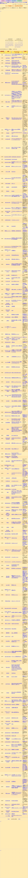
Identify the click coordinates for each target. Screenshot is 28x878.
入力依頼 (7, 2)
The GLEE (8, 147)
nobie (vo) (24, 720)
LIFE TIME (8, 461)
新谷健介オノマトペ (15, 646)
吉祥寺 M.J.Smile (8, 195)
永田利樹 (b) (25, 761)
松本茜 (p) (24, 611)
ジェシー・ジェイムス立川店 (8, 351)
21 (12, 44)
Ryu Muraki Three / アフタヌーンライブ (16, 247)
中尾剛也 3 (14, 250)
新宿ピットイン (8, 230)
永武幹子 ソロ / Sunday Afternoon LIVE (16, 339)
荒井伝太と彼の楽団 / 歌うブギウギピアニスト (17, 422)
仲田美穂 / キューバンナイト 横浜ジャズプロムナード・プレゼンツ (17, 793)
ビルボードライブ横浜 (8, 391)
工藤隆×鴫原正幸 (15, 707)
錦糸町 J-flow (7, 334)
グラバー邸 (8, 171)
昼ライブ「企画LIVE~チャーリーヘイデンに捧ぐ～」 (17, 208)
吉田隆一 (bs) (25, 574)
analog (8, 106)
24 (8, 45)
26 (10, 45)
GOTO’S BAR (7, 813)
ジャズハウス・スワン (8, 271)
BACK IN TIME (8, 162)
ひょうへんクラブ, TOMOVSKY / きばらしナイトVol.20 (16, 453)
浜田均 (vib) (25, 512)
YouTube (3, 3)
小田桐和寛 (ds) (25, 505)
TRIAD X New (14, 537)
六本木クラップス (8, 67)
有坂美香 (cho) (25, 375)
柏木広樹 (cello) (24, 66)
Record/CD (14, 0)
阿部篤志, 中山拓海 (15, 314)
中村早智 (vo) (25, 132)
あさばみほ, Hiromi (15, 811)
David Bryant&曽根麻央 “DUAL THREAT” (16, 503)
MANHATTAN (7, 342)
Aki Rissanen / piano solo (16, 156)
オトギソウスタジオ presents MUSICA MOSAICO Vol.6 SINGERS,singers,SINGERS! (17, 83)
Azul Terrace (7, 683)
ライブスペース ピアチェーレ (8, 73)
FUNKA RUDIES (15, 800)
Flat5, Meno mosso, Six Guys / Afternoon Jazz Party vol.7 (17, 118)
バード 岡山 (8, 815)
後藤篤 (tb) (25, 575)
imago (8, 356)
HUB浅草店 (8, 422)
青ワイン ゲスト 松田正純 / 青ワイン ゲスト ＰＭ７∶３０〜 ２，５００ (17, 745)
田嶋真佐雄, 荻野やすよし (16, 377)
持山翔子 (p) (25, 483)
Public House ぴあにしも (7, 339)
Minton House (7, 600)
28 (12, 45)
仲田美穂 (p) (25, 789)
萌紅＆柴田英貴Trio (15, 712)
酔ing (8, 522)
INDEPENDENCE (7, 246)
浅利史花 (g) (25, 181)
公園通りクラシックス (8, 294)
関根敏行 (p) (25, 530)
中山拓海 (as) (25, 315)
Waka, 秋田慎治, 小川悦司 (16, 400)
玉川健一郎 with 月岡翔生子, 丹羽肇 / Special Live (16, 523)
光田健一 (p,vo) (25, 67)
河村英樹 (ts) (25, 472)
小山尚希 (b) (25, 484)
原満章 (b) (25, 481)
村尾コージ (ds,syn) (25, 347)
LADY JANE (7, 510)
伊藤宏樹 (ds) (25, 788)
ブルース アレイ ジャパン (8, 407)
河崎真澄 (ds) (25, 405)
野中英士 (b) (25, 298)
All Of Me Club (8, 543)
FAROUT (7, 136)
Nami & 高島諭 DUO (15, 468)
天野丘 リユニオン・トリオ (17, 807)
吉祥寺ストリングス (8, 130)
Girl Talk (7, 400)
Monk (8, 429)
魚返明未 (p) (25, 415)
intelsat (7, 676)
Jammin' (7, 187)
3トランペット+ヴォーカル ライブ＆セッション (17, 203)
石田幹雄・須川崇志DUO (16, 230)
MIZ (8, 492)
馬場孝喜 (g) (25, 721)
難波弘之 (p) (25, 634)
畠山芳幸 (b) (25, 781)
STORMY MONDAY (8, 497)
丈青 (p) (24, 699)
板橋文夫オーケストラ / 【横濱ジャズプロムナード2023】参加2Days (17, 576)
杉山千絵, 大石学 (15, 533)
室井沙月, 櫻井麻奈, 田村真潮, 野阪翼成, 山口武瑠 (17, 264)
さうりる (7, 284)
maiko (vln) (25, 316)
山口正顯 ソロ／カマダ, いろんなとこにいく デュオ (16, 775)
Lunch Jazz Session (15, 73)
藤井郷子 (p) (25, 293)
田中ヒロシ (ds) (25, 475)
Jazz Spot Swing (8, 656)
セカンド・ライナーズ (16, 600)
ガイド (3, 2)
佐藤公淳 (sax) (24, 588)
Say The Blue (14, 489)
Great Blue (8, 278)
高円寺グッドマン (8, 775)
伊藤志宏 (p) (25, 760)
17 (8, 44)
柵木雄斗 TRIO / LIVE (16, 415)
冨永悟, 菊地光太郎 (15, 732)
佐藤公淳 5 (14, 590)
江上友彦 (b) (25, 196)
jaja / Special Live (15, 435)
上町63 (7, 320)
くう (8, 419)
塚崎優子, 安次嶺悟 (15, 749)
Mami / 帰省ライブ (15, 448)
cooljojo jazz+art (8, 54)
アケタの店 (8, 781)
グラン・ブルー (8, 749)
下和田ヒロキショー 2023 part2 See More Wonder (16, 550)
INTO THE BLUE (7, 238)
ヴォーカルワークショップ (17, 337)
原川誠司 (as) (25, 619)
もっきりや (8, 255)
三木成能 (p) (25, 607)
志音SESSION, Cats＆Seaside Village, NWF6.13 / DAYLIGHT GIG (16, 63)
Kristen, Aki (14, 735)
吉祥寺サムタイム (8, 250)
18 (9, 44)
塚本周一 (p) (25, 741)
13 (16, 44)
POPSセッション (15, 594)
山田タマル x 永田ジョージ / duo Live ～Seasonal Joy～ (17, 70)
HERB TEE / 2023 (15, 717)
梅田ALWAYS (7, 82)
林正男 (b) (25, 807)
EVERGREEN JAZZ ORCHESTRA (15, 565)
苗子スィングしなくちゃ (16, 381)
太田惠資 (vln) (25, 578)
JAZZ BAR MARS (8, 811)
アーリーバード (8, 215)
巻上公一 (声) (25, 511)
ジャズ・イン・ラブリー (8, 712)
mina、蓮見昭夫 (15, 632)
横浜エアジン (7, 804)
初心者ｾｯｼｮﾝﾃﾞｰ (14, 275)
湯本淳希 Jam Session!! (16, 518)
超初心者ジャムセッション (17, 443)
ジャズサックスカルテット (17, 561)
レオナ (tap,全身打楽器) (25, 581)
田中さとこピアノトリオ (16, 166)
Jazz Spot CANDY (7, 156)
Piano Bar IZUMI (8, 608)
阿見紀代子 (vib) (25, 383)
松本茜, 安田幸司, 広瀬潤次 (17, 612)
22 (5, 45)
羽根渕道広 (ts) (25, 609)
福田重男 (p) (25, 303)
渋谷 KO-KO (7, 623)
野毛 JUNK (8, 793)
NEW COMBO (7, 448)
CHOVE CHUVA (8, 628)
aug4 (12, 310)
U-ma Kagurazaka (8, 159)
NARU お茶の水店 (8, 612)
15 (5, 44)
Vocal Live (13, 171)
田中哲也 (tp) (25, 567)
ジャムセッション (15, 481)
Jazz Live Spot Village (7, 212)
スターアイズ (7, 636)
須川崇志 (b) (25, 231)
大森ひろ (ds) (25, 257)
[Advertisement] (13, 25)
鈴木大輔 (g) (25, 542)
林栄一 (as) (25, 571)
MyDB (3, 0)
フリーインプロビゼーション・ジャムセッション (17, 139)
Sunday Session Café (15, 60)
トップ (6, 3)
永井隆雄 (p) (25, 779)
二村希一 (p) (25, 183)
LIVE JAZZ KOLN (8, 310)
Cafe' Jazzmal (7, 183)
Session (13, 191)
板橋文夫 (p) (25, 570)
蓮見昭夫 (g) (25, 633)
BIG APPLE (8, 259)
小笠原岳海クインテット (16, 356)
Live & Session (14, 159)
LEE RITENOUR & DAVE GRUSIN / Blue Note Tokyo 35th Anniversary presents (17, 395)
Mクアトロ (8, 594)
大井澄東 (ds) (25, 251)
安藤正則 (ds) (25, 197)
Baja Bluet (8, 697)
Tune (8, 0)
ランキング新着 (11, 2)
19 (10, 44)
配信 (1, 3)
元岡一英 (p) (25, 227)
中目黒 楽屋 (8, 70)
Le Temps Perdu (8, 489)
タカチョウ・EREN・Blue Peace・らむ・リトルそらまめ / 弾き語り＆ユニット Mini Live (17, 492)
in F (7, 314)
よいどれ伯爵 (7, 362)
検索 (1, 2)
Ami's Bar (7, 381)
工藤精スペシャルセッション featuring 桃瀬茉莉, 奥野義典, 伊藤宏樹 (17, 786)
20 (11, 44)
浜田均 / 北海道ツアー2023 (17, 514)
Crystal (13, 465)
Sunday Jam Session (15, 623)
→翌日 (19, 819)
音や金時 (7, 306)
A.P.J (12, 636)
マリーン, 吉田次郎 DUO (16, 656)
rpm (7, 518)
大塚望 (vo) (25, 223)
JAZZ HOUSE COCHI (7, 761)
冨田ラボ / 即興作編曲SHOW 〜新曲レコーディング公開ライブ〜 (17, 390)
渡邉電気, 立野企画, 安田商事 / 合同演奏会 (17, 239)
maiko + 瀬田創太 (15, 317)
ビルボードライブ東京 (8, 386)
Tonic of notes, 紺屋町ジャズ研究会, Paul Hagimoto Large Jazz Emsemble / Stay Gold (17, 412)
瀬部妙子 (13, 813)
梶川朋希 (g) (25, 161)
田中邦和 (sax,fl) (24, 718)
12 (15, 44)
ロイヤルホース (8, 95)
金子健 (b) (24, 608)
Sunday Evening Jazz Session (17, 697)
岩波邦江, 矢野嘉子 (15, 284)
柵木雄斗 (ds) (25, 414)
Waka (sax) (25, 399)
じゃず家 (7, 275)
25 (9, 45)
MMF (13, 527)
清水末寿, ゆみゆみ (15, 507)
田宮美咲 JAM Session (16, 366)
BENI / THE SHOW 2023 (16, 372)
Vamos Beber (14, 628)
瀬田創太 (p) (25, 317)
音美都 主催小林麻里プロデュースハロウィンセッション (17, 101)
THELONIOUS (8, 208)
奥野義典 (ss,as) (25, 787)
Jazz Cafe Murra (8, 533)
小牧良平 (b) (25, 416)
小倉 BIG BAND (8, 412)
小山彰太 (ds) (25, 808)
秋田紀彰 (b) (25, 701)
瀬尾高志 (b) (25, 579)
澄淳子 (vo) (25, 337)
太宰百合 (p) (25, 464)
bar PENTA (8, 60)
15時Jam (13, 342)
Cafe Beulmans (7, 317)
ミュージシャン (20, 2)
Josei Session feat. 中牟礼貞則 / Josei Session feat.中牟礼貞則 (17, 700)
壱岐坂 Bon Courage (8, 289)
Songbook (19, 0)
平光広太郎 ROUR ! (15, 255)
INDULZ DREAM (7, 297)
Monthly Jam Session (15, 741)
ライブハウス (16, 2)
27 (11, 45)
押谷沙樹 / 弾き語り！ (16, 259)
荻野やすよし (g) (25, 378)
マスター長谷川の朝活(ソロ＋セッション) (17, 55)
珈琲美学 (7, 632)
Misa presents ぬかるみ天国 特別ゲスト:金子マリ (17, 684)
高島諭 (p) (25, 469)
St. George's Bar (8, 735)
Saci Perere (8, 57)
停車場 (7, 435)
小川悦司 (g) (25, 401)
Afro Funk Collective (15, 767)
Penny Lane (8, 300)
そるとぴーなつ (8, 415)
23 (19, 45)
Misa (12, 723)
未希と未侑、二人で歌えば (17, 289)
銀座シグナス (7, 616)
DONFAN (8, 728)
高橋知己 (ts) (25, 342)
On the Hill (13, 226)
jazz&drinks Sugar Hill (7, 466)
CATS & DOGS (8, 741)
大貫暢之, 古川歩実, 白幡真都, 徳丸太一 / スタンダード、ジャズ (17, 351)
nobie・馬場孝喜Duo (15, 721)
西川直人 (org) (24, 544)
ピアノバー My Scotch (8, 724)
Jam (12, 303)
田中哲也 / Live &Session (16, 568)
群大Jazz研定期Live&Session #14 (15, 457)
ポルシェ (7, 745)
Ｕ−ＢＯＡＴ (14, 327)
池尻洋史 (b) (25, 250)
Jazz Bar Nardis (8, 753)
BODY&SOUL (8, 503)
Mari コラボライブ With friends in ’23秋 (16, 148)
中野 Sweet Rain (8, 377)
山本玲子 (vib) (24, 176)
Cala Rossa (13, 673)
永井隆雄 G (14, 781)
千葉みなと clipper (8, 118)
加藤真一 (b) (25, 228)
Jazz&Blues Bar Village (8, 457)
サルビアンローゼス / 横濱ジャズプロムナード (17, 362)
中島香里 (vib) (24, 466)
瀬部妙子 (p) (25, 813)
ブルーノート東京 (8, 396)
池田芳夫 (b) (25, 207)
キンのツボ (8, 281)
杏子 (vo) (24, 384)
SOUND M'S (7, 800)
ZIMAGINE (8, 166)
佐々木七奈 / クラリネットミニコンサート (17, 301)
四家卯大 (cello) (24, 510)
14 (17, 44)
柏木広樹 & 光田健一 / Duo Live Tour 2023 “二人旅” (17, 67)
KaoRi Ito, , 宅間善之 (15, 704)
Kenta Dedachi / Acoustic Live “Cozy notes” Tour (16, 419)
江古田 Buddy (7, 63)
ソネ (8, 473)
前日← (9, 819)
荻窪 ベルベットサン (8, 538)
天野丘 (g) (24, 806)
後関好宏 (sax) (24, 765)
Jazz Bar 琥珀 (7, 767)
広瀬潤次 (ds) (25, 613)
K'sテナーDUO (14, 676)
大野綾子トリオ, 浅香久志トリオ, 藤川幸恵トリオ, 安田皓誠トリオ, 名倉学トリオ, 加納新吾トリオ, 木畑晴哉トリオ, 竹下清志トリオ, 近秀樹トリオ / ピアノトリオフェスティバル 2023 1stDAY (17, 95)
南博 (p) (24, 536)
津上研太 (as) (25, 537)
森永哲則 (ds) (25, 440)
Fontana (7, 132)
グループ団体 (25, 2)
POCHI (7, 565)
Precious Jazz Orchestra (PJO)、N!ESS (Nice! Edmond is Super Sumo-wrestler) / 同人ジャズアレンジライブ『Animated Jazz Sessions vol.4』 (17, 667)
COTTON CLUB (8, 372)
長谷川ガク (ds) (25, 167)
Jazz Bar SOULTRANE (7, 304)
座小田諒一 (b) (25, 538)
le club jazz (8, 481)
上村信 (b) (24, 531)
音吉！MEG (8, 101)
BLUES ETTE (7, 202)
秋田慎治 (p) (25, 400)
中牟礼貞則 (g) (25, 700)
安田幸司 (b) (25, 612)
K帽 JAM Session (15, 136)
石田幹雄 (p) (25, 230)
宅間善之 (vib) (25, 705)
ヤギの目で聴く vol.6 (15, 757)
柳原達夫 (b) (25, 186)
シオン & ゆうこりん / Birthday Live (16, 641)
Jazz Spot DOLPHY (8, 577)
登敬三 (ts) (25, 676)
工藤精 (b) (24, 785)
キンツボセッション (15, 281)
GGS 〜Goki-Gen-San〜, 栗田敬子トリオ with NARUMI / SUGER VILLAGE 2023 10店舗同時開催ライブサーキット (17, 429)
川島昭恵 (13, 306)
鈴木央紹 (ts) (25, 319)
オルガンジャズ (14, 543)
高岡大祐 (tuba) (24, 577)
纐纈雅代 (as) (25, 572)
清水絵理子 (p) (25, 195)
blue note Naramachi (8, 346)
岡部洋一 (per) (25, 719)
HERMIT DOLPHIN (8, 486)
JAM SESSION (14, 187)
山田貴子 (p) (25, 180)
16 (19, 44)
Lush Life (7, 507)
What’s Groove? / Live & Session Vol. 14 (16, 271)
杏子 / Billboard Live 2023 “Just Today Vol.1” (16, 386)
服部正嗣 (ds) (25, 539)
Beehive (7, 191)
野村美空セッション (15, 334)
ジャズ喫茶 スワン (8, 327)
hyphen (7, 692)
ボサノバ (13, 183)
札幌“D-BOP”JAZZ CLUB (8, 514)
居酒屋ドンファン (15, 728)
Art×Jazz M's (7, 139)
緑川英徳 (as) (25, 780)
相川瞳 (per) (25, 179)
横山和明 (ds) (25, 545)
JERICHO (8, 264)
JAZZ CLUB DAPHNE (7, 438)
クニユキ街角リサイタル (16, 738)
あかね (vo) (25, 84)
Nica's (8, 226)
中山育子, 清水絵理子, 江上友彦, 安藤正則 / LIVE (17, 196)
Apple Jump (8, 707)
